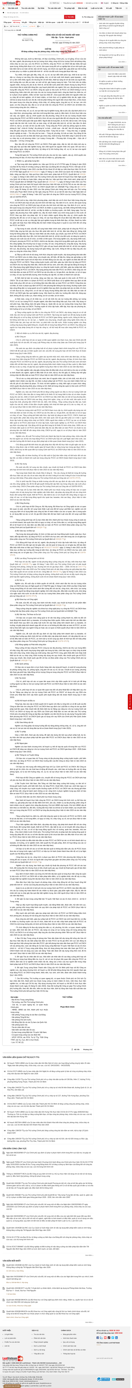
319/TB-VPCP (74, 478)
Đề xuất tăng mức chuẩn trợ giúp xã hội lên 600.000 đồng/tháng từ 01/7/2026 (111, 144)
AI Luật (109, 8)
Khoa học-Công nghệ (24, 1306)
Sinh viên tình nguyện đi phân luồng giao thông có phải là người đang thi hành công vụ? (111, 25)
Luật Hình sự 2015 (45, 1386)
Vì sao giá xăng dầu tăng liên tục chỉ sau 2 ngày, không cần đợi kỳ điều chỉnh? (111, 98)
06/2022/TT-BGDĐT (51, 547)
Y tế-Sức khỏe (11, 1294)
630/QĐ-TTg (41, 527)
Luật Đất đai (34, 1386)
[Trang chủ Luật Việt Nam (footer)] (13, 1361)
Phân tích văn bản (40, 1338)
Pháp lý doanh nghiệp (41, 1342)
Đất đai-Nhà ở (16, 1282)
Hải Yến (75, 1049)
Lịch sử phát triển (10, 1338)
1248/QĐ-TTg (27, 564)
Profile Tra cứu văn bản (12, 1342)
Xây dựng (25, 1282)
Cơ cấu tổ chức (11, 1306)
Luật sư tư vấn (96, 8)
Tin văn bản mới (54, 8)
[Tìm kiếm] (69, 17)
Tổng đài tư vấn (39, 1354)
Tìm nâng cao (87, 17)
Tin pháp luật (69, 8)
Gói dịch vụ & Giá (91, 3)
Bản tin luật (82, 8)
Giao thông (20, 1271)
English (105, 3)
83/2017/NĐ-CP (16, 194)
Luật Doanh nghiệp (22, 1386)
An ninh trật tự (11, 1271)
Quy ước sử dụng (69, 1342)
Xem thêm (89, 1255)
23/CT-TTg (82, 567)
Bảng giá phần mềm (69, 1334)
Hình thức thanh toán (70, 1338)
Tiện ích (118, 8)
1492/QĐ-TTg (54, 182)
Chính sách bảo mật (69, 1346)
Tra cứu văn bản (27, 8)
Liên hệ (7, 1346)
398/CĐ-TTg (57, 572)
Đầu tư (8, 1282)
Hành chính (10, 1317)
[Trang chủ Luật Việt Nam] (12, 3)
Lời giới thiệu (9, 1334)
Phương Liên (87, 1049)
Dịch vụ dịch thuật (40, 1346)
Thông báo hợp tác (69, 1354)
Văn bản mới (13, 8)
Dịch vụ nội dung (39, 1350)
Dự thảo (41, 8)
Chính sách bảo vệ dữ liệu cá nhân (74, 1350)
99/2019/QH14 (35, 172)
